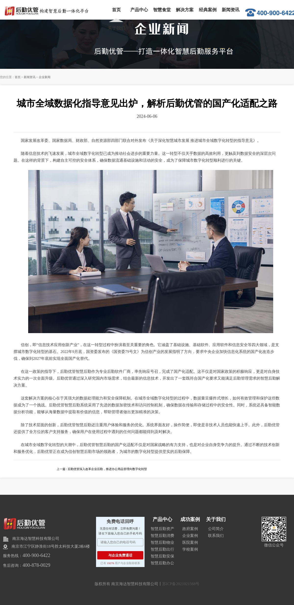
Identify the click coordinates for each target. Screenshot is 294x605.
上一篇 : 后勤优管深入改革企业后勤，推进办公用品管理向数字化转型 (102, 469)
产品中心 (139, 9)
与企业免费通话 (120, 555)
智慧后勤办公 (162, 563)
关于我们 (116, 28)
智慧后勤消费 (162, 535)
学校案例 (190, 549)
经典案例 (208, 9)
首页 (116, 9)
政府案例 (190, 529)
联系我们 (216, 535)
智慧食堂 (162, 9)
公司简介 (216, 529)
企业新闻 (44, 77)
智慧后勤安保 (162, 556)
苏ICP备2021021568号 (181, 584)
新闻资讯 (230, 9)
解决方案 (185, 9)
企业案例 (190, 535)
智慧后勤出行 (162, 549)
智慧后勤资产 (162, 529)
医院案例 (190, 542)
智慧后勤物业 (162, 542)
